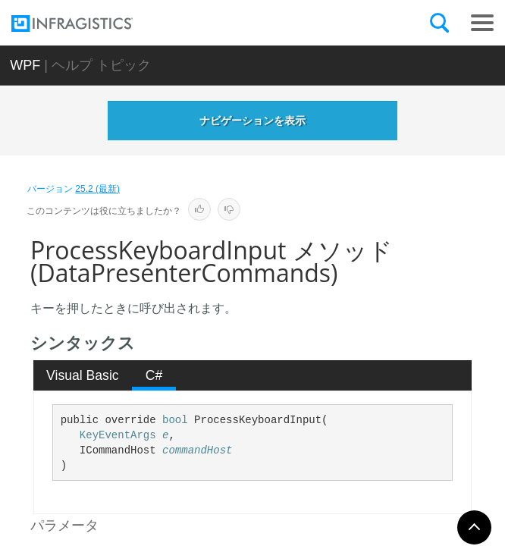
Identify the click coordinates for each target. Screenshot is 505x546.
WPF (25, 65)
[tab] (83, 375)
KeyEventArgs (118, 435)
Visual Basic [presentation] (82, 375)
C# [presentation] (154, 375)
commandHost (197, 450)
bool (175, 420)
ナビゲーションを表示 (252, 121)
